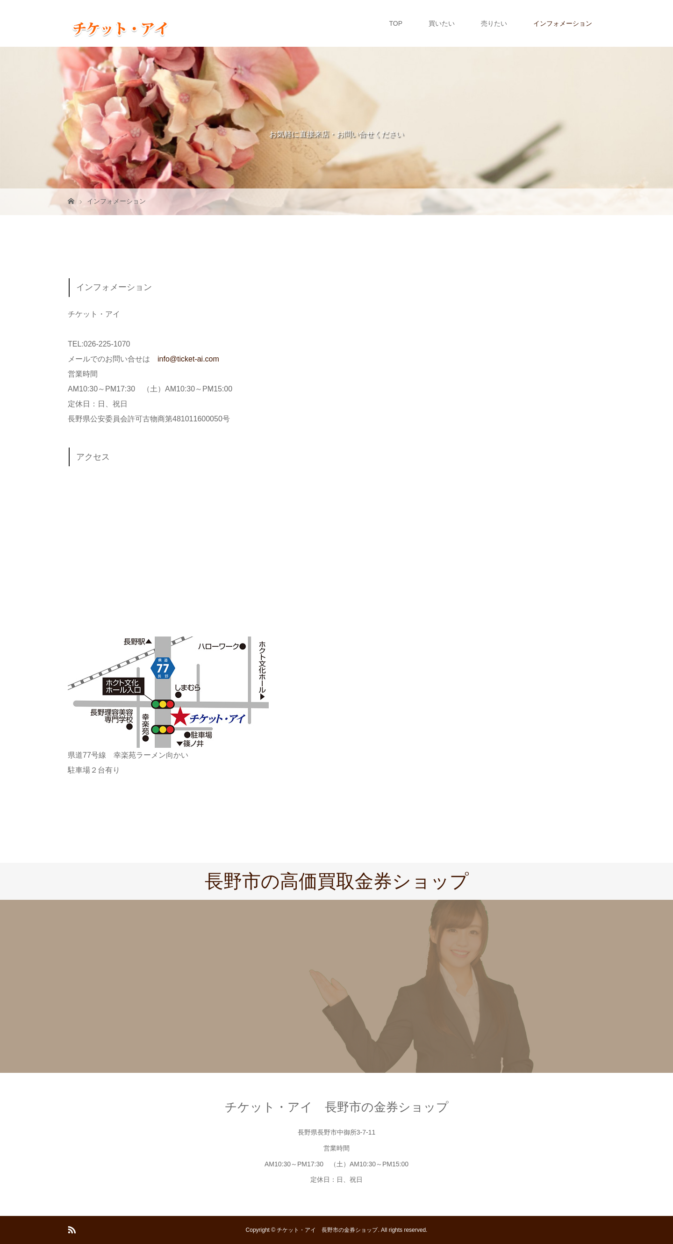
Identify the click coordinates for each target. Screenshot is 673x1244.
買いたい (442, 23)
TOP (395, 23)
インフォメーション (562, 23)
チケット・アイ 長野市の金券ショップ (337, 1107)
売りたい (494, 23)
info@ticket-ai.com (188, 359)
